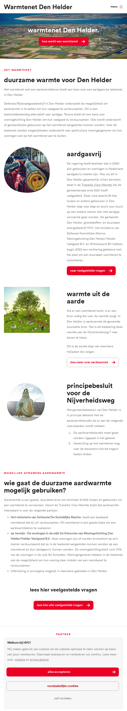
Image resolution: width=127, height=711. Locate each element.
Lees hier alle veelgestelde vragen (60, 605)
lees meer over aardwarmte (89, 362)
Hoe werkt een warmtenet (60, 41)
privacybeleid (39, 660)
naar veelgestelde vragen (87, 270)
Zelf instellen (62, 698)
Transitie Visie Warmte (97, 185)
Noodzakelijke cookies (62, 686)
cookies (20, 660)
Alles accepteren (59, 672)
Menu (114, 6)
